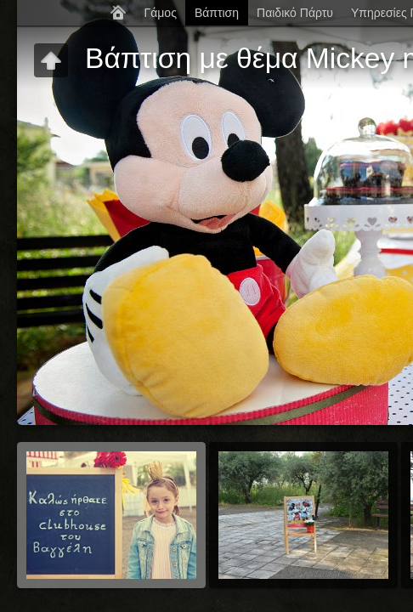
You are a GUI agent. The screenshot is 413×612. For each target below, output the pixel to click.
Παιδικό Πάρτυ (295, 13)
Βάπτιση (217, 13)
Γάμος (160, 13)
